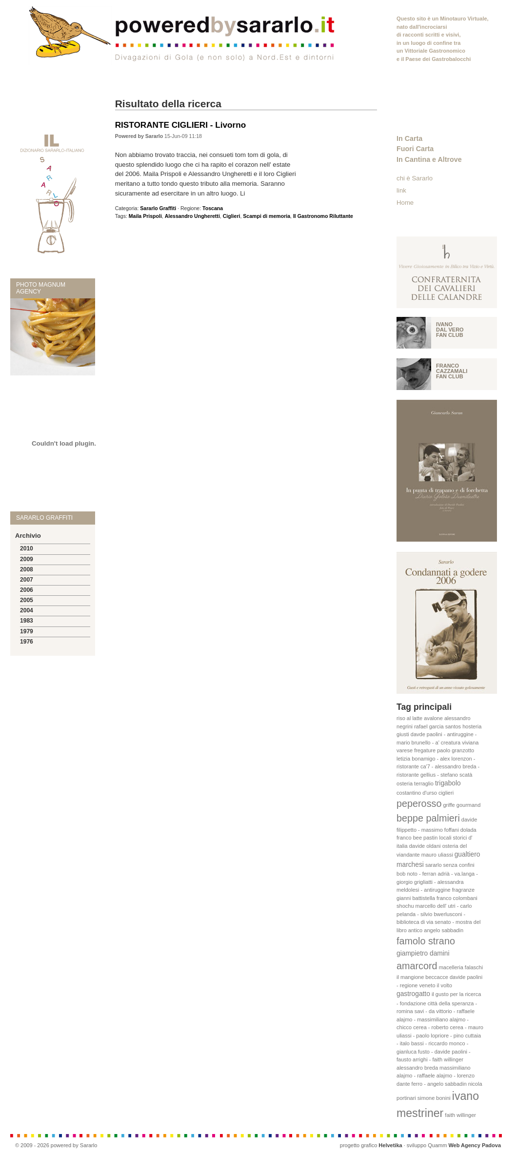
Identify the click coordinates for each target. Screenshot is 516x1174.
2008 (26, 569)
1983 (26, 620)
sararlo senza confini (450, 865)
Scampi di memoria (266, 216)
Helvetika (390, 1145)
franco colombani (457, 898)
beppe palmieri (428, 818)
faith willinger (460, 1115)
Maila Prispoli (145, 216)
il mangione (410, 977)
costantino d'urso (417, 793)
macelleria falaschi (461, 967)
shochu (405, 906)
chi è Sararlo (415, 178)
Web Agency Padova (474, 1145)
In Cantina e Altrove (429, 159)
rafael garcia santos (437, 726)
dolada (468, 830)
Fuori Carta (415, 149)
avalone (433, 718)
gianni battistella (416, 898)
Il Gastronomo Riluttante (323, 216)
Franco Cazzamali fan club (451, 371)
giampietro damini (423, 953)
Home (405, 202)
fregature (425, 750)
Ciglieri (231, 216)
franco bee (409, 838)
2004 (26, 610)
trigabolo (448, 783)
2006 (26, 590)
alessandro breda (417, 1068)
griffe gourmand (461, 805)
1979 (26, 631)
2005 (26, 600)
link (401, 190)
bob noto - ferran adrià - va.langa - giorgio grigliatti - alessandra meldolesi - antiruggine (437, 882)
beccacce (436, 977)
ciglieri (446, 793)
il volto (444, 985)
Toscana (212, 208)
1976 (26, 641)
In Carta (409, 138)
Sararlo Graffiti (158, 208)
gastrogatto (413, 994)
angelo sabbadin (443, 930)
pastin (430, 838)
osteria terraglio (415, 783)
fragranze (463, 890)
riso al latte (409, 718)
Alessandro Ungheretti (192, 216)
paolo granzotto (455, 750)
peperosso (419, 803)
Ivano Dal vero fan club (450, 329)
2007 (26, 579)
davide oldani (425, 846)
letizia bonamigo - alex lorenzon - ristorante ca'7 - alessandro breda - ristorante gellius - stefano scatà (438, 767)
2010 (26, 548)
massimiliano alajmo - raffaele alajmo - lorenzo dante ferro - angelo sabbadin (436, 1076)
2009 (26, 559)
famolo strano (426, 941)
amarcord (417, 965)
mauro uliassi (437, 855)
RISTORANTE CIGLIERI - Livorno (180, 125)
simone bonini (434, 1098)
